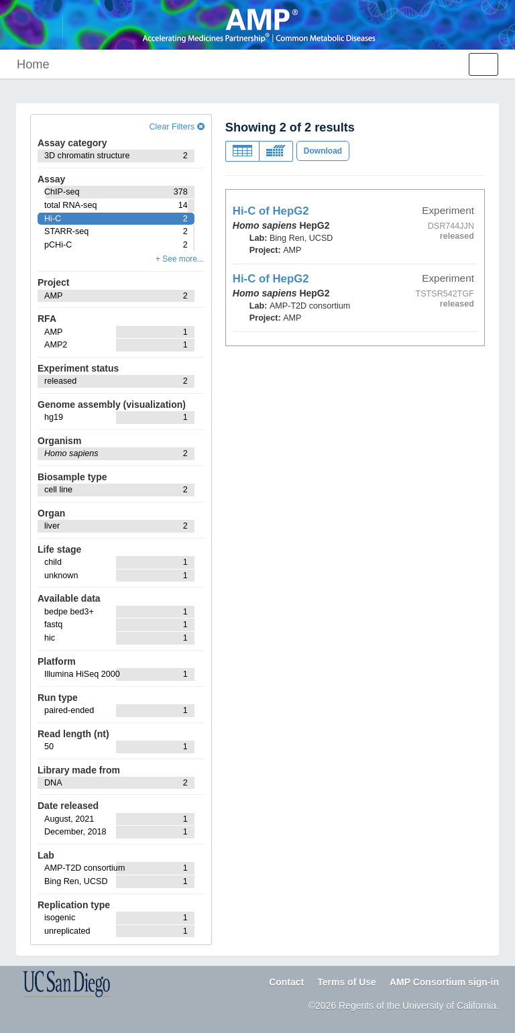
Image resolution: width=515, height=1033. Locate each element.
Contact (286, 982)
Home (33, 64)
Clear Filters (176, 126)
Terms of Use (346, 982)
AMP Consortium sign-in (444, 982)
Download (323, 151)
